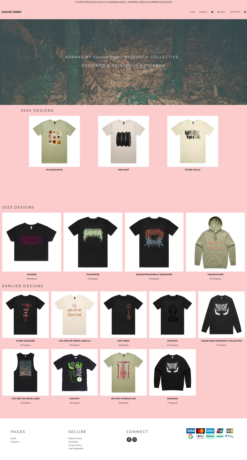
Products (15, 441)
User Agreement (75, 448)
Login (192, 12)
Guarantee (73, 441)
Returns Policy (75, 438)
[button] (212, 12)
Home (13, 438)
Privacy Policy (74, 445)
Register (203, 12)
